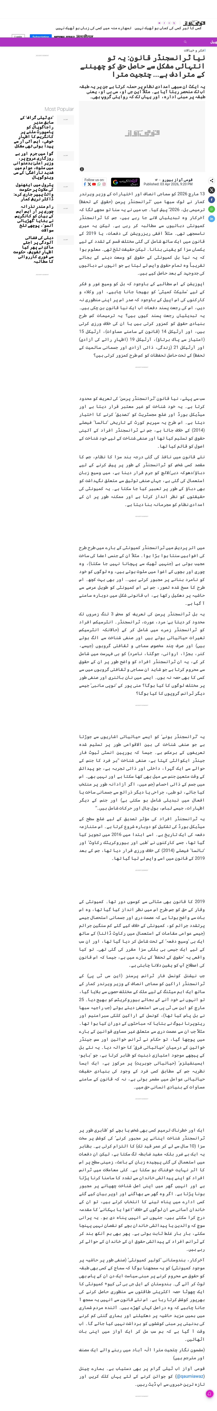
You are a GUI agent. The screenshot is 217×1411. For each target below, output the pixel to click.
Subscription (41, 36)
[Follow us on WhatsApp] (99, 184)
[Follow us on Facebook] (84, 184)
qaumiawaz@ (190, 1376)
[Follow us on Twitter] (89, 184)
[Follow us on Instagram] (104, 184)
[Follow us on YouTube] (93, 184)
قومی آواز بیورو (177, 180)
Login (18, 36)
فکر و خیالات (194, 50)
